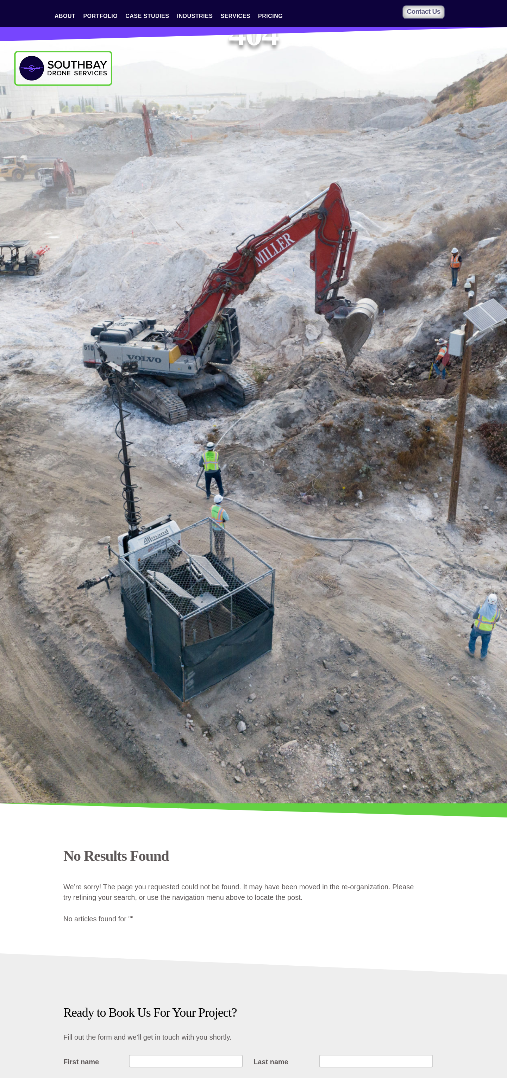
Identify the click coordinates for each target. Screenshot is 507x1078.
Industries (195, 16)
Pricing (270, 16)
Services (235, 16)
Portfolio (100, 16)
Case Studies (147, 16)
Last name (271, 1062)
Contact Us (423, 11)
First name (81, 1062)
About (65, 16)
